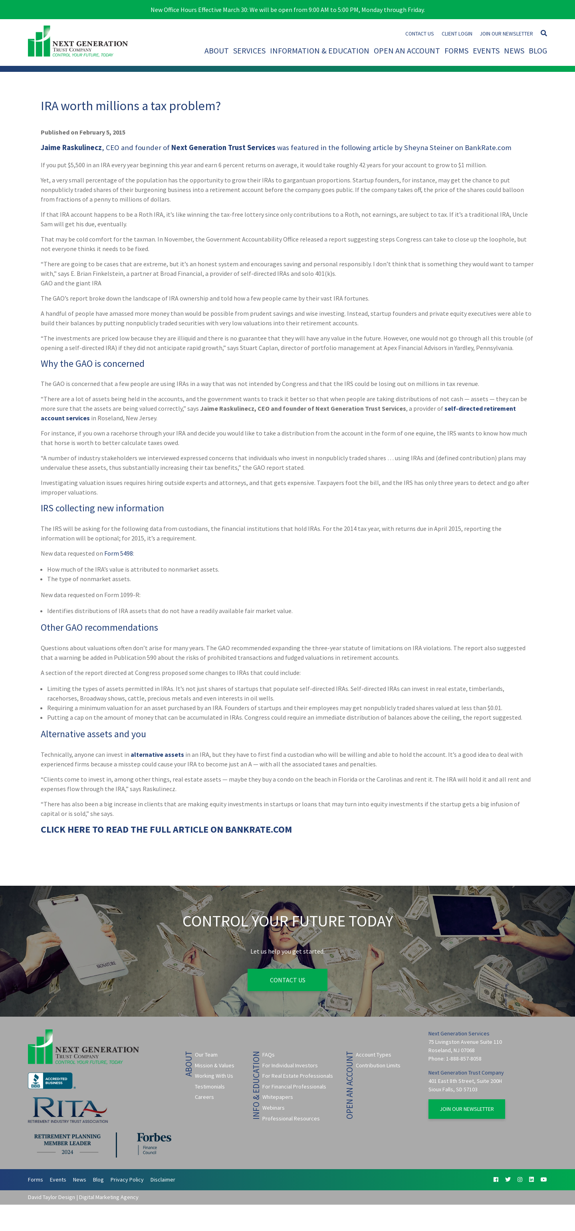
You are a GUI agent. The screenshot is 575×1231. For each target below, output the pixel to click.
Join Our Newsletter (506, 33)
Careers (204, 1096)
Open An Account (407, 50)
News (514, 50)
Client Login (457, 33)
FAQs (268, 1054)
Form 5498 (118, 553)
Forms (456, 50)
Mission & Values (214, 1065)
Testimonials (210, 1086)
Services (249, 50)
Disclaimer (163, 1179)
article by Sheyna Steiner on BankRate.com (442, 147)
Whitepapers (277, 1096)
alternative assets (157, 754)
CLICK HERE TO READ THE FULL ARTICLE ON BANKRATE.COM (166, 829)
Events (486, 50)
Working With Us (214, 1075)
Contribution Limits (378, 1065)
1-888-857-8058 (464, 1058)
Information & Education (319, 50)
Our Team (206, 1054)
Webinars (273, 1107)
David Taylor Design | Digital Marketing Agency (83, 1197)
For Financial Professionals (294, 1086)
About (216, 50)
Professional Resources (291, 1118)
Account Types (373, 1054)
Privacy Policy (127, 1179)
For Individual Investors (290, 1065)
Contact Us (419, 33)
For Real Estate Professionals (297, 1075)
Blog (538, 50)
